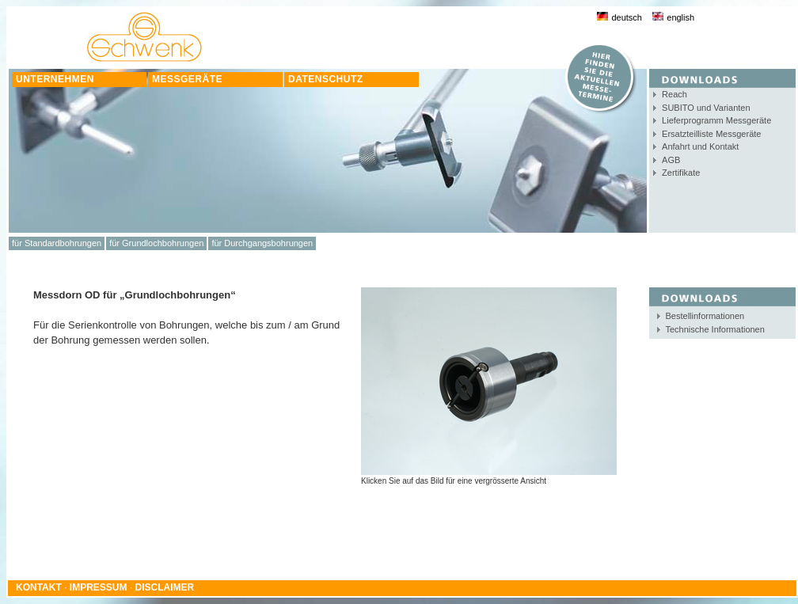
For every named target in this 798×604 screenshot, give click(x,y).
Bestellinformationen (705, 316)
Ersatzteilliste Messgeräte (711, 134)
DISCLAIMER (165, 587)
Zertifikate (681, 172)
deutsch (619, 17)
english (673, 17)
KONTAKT (39, 587)
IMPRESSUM (98, 587)
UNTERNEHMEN (55, 79)
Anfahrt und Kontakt (700, 146)
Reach (674, 94)
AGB (671, 160)
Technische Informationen (715, 329)
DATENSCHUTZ (325, 79)
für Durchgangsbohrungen (262, 243)
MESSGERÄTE (187, 79)
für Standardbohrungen (56, 243)
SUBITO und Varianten (706, 107)
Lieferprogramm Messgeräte (716, 120)
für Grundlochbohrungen (156, 243)
